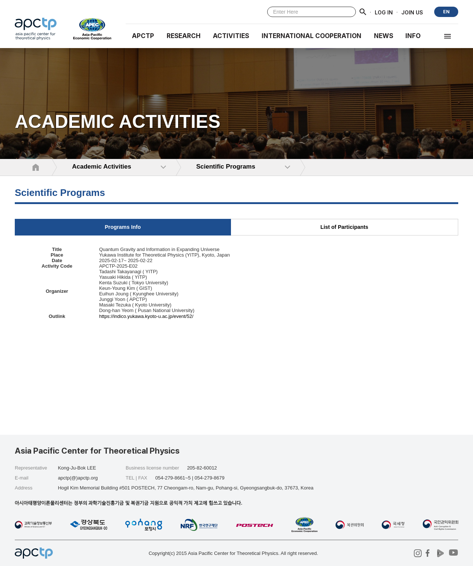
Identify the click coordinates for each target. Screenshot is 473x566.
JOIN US (412, 12)
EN (446, 11)
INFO (413, 36)
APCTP (143, 36)
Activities (231, 36)
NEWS (383, 36)
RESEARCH (184, 36)
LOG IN (384, 12)
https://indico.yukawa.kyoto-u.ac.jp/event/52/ (146, 316)
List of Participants (344, 227)
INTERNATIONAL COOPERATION (311, 36)
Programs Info (123, 227)
